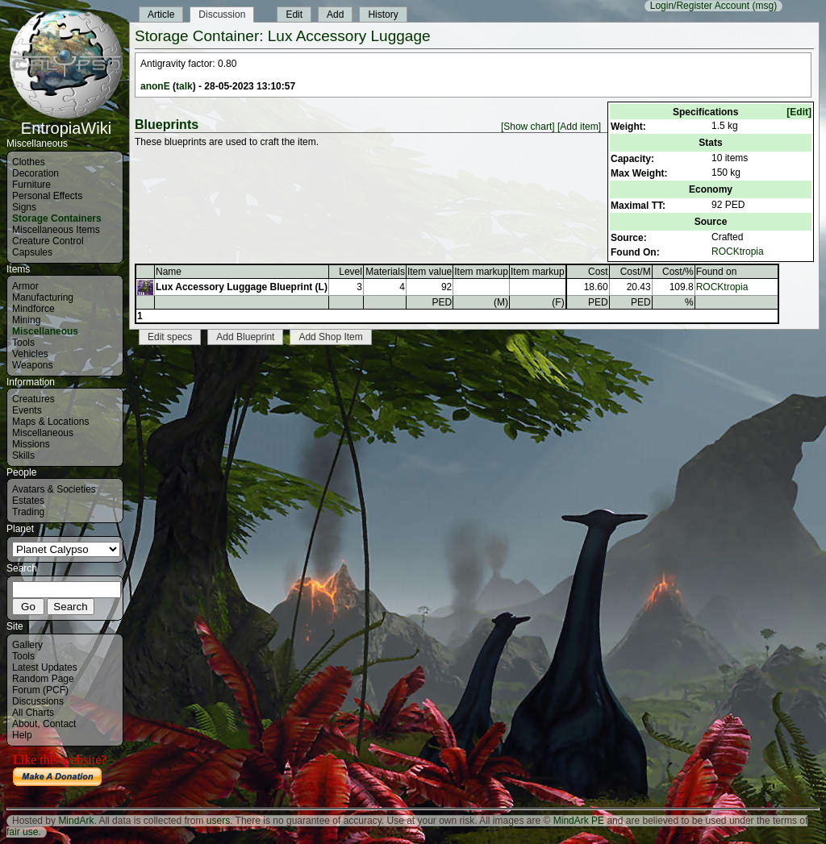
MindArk (76, 820)
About (24, 724)
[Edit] (798, 112)
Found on (716, 271)
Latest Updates (44, 667)
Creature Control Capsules (48, 246)
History (383, 14)
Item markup (481, 271)
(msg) (764, 5)
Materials (385, 271)
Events (27, 410)
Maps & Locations (50, 421)
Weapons (32, 365)
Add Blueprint (245, 337)
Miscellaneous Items (56, 229)
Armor (25, 286)
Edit (294, 14)
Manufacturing (42, 297)
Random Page (43, 678)
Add (335, 14)
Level (350, 271)
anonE (155, 86)
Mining (26, 320)
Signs (24, 207)
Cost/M (635, 271)
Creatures (33, 399)
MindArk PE (578, 820)
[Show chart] (528, 126)
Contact (59, 724)
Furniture (31, 184)
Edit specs (170, 337)
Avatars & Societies (54, 489)
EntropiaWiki (66, 121)
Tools (23, 342)
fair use (22, 832)
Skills (23, 455)
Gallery (27, 645)
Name (168, 271)
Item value (429, 271)
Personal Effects (47, 196)
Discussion (221, 14)
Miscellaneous (45, 331)
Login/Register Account (699, 5)
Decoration (35, 173)
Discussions (38, 701)
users (218, 820)
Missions (31, 444)
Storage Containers (57, 218)
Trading (28, 512)
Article (161, 14)
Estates (28, 500)
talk (184, 86)
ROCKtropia (737, 251)
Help (22, 735)
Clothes (28, 162)
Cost (598, 271)
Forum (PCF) (40, 690)
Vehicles (30, 354)
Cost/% (678, 271)
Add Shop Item (330, 337)
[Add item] (579, 126)
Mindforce (33, 308)
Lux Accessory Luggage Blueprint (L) (241, 287)
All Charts (33, 712)
